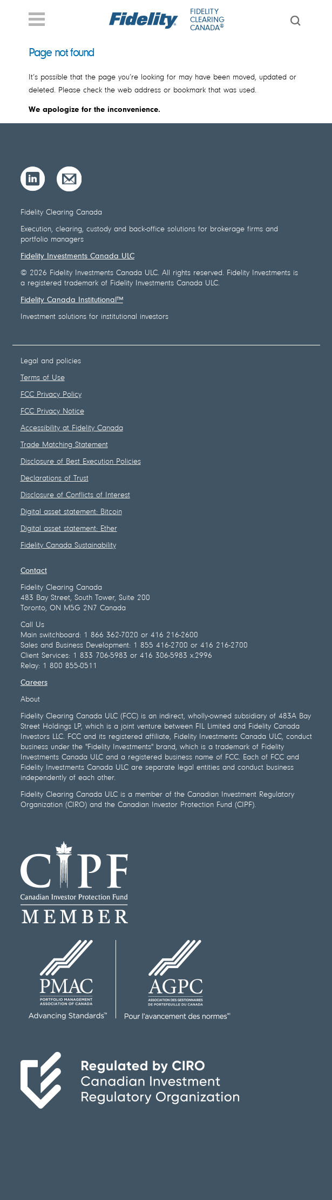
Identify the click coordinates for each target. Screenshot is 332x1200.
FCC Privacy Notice (52, 412)
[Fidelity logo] (144, 20)
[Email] (69, 178)
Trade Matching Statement (64, 445)
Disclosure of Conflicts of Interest (75, 495)
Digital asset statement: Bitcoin (71, 512)
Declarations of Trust (55, 479)
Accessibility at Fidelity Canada (72, 428)
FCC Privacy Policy (51, 395)
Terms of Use (43, 378)
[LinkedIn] (33, 178)
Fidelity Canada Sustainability (68, 546)
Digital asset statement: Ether (69, 529)
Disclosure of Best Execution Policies (81, 462)
